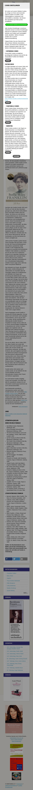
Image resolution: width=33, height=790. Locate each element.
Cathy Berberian (11, 585)
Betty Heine (10, 575)
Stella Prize (24, 400)
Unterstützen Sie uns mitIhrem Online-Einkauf (16, 739)
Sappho (9, 578)
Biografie (7, 75)
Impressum (20, 784)
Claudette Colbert (11, 573)
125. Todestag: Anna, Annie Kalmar (16, 661)
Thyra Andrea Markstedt (13, 580)
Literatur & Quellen (22, 75)
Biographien (8, 38)
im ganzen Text (21, 28)
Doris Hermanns (23, 406)
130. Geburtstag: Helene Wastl (15, 653)
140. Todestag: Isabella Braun (15, 667)
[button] (22, 82)
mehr (25, 592)
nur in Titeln (20, 29)
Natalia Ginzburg (11, 588)
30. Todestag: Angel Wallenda (15, 670)
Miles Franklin (17, 38)
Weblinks (13, 75)
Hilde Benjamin (11, 583)
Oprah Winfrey (11, 590)
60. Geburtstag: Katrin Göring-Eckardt (17, 658)
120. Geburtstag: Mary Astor (14, 656)
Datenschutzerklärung (11, 785)
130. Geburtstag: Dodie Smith (15, 651)
